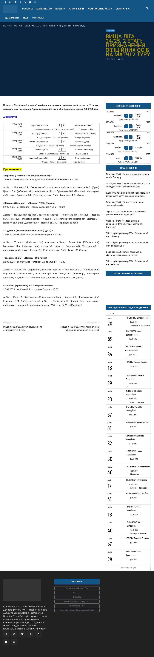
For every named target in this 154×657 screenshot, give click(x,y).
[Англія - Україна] (128, 158)
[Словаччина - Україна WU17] (128, 137)
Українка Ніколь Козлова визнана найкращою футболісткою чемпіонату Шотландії (124, 224)
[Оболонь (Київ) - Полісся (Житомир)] (51, 151)
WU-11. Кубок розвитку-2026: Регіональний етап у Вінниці (127, 235)
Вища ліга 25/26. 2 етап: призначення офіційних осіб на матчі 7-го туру (124, 253)
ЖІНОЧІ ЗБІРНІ (77, 8)
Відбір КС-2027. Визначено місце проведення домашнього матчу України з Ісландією (128, 194)
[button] (147, 9)
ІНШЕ (25, 17)
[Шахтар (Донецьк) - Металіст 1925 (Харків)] (51, 135)
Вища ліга (18, 26)
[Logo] (11, 8)
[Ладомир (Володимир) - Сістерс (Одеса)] (51, 143)
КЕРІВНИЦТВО (44, 8)
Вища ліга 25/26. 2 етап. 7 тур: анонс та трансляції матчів (125, 204)
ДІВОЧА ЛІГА (122, 8)
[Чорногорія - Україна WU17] (128, 126)
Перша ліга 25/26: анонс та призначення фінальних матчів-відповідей (126, 213)
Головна (7, 26)
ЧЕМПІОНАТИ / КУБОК (100, 8)
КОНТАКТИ (38, 17)
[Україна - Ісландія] (128, 147)
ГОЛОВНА (27, 8)
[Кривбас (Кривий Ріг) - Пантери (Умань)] (51, 159)
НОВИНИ (60, 8)
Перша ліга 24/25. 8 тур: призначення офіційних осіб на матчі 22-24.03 (80, 328)
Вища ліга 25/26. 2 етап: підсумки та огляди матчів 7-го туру (127, 176)
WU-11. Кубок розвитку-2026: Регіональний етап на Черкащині (127, 244)
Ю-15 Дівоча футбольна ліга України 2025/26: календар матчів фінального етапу (128, 185)
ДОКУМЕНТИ (12, 17)
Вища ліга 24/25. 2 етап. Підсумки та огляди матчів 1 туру (22, 328)
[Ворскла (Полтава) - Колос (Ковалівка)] (51, 127)
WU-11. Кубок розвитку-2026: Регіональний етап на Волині (127, 263)
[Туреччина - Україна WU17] (128, 115)
